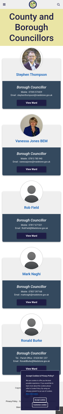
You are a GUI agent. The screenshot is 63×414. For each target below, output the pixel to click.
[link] (33, 4)
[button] (58, 5)
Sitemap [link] (19, 407)
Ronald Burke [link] (31, 340)
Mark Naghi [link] (31, 274)
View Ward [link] (31, 102)
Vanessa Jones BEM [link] (31, 141)
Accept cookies (40, 400)
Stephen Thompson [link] (31, 75)
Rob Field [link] (31, 208)
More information (32, 394)
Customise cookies (40, 405)
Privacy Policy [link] (11, 401)
